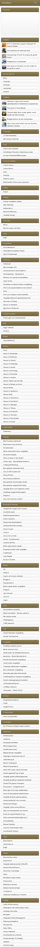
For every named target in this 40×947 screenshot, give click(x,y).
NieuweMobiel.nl (9, 340)
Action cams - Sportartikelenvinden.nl (16, 461)
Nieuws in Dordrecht (10, 411)
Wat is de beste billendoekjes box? (15, 817)
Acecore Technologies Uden (13, 828)
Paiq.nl (5, 192)
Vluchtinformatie (9, 512)
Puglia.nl (6, 590)
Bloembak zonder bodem (11, 878)
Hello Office (7, 928)
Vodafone (6, 739)
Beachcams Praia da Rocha (12, 444)
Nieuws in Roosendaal (11, 418)
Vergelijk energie (9, 215)
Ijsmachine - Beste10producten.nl (14, 656)
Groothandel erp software (12, 935)
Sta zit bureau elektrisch (11, 478)
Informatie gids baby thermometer (15, 673)
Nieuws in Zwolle (9, 367)
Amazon (6, 331)
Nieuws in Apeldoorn (10, 391)
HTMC (5, 703)
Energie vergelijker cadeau (12, 201)
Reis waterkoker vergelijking (13, 670)
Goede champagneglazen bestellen (15, 680)
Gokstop (6, 175)
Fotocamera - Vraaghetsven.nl (13, 787)
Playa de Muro (8, 475)
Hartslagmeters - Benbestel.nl (13, 274)
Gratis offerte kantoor (10, 904)
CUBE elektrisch (8, 623)
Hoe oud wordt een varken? (13, 499)
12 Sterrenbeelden (9, 135)
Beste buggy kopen (10, 746)
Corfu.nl (6, 532)
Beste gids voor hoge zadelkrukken (15, 790)
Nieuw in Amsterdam (10, 353)
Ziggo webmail (8, 327)
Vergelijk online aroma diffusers (14, 807)
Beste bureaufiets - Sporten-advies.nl (16, 613)
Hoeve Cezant (8, 529)
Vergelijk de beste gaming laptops (15, 797)
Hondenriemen (8, 448)
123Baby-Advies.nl (9, 687)
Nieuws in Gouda (9, 422)
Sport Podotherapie (10, 254)
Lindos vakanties (9, 519)
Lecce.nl (6, 597)
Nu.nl (5, 350)
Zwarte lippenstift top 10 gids (13, 773)
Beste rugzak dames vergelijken (14, 586)
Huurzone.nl (7, 861)
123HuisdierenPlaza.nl (11, 683)
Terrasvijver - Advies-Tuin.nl (12, 690)
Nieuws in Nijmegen (10, 405)
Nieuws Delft (7, 394)
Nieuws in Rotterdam (10, 364)
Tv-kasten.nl (7, 891)
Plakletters (7, 431)
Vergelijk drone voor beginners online (16, 489)
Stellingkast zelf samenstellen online (16, 908)
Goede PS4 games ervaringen (13, 783)
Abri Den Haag (8, 945)
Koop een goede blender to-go (14, 814)
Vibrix (5, 874)
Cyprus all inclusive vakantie (13, 576)
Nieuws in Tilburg (9, 408)
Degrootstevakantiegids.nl (12, 522)
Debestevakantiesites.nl (11, 515)
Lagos (5, 600)
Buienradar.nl (7, 841)
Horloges (6, 85)
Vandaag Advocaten (10, 911)
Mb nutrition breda (9, 616)
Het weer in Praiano (10, 301)
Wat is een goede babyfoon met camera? (17, 288)
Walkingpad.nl (8, 620)
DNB (4, 238)
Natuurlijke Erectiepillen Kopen (13, 251)
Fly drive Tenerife (9, 560)
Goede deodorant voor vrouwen (14, 800)
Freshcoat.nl (7, 881)
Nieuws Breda (8, 388)
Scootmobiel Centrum (10, 831)
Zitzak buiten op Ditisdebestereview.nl (16, 653)
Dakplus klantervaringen (11, 888)
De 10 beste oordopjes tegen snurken (16, 726)
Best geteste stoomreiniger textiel (15, 482)
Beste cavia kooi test (10, 649)
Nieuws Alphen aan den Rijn (13, 381)
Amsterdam (7, 88)
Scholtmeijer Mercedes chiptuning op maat (18, 152)
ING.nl (5, 225)
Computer (6, 81)
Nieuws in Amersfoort (10, 398)
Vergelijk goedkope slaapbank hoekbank (17, 780)
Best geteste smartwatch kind (13, 468)
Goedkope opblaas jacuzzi (12, 646)
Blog (5, 78)
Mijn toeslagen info (10, 267)
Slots (5, 172)
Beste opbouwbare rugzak (12, 546)
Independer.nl (8, 208)
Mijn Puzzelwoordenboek (12, 441)
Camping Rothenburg (10, 465)
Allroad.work (7, 925)
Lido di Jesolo (8, 593)
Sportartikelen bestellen (11, 609)
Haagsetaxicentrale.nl (10, 700)
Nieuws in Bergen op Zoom (12, 384)
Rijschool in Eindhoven (11, 308)
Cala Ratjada (7, 556)
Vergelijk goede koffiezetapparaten (15, 776)
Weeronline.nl (8, 844)
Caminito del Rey (9, 543)
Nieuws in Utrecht (9, 360)
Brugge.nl (6, 579)
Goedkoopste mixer (10, 749)
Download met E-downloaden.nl (14, 271)
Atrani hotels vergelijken (11, 663)
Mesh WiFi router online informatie (15, 770)
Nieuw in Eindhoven (10, 357)
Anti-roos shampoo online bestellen (15, 294)
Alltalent (6, 942)
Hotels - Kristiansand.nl (11, 539)
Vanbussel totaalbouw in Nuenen (14, 895)
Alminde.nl (6, 3)
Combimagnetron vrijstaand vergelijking (17, 677)
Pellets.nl (6, 495)
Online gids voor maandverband (14, 318)
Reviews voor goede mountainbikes (15, 277)
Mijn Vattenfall (8, 205)
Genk (5, 291)
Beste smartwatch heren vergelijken (15, 451)
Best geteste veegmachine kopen (14, 485)
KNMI (5, 847)
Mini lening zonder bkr (11, 139)
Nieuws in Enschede (10, 374)
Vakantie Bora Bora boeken (12, 526)
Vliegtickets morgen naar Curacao (15, 509)
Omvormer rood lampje (11, 871)
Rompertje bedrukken (10, 742)
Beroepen (6, 914)
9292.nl (6, 573)
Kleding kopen (8, 736)
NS (4, 569)
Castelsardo (7, 553)
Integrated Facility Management (14, 918)
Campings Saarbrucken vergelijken (15, 666)
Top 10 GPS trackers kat (11, 472)
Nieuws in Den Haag (10, 371)
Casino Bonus (8, 168)
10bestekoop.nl (8, 759)
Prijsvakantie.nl (8, 583)
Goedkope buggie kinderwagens (14, 492)
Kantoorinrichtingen (10, 804)
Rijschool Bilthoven (10, 212)
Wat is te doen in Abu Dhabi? (13, 458)
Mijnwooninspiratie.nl (10, 766)
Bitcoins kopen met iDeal (11, 228)
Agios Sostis (7, 281)
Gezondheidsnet (9, 247)
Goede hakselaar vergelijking (13, 633)
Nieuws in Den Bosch (10, 401)
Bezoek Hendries (9, 824)
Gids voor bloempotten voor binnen (15, 810)
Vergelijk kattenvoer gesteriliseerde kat (16, 298)
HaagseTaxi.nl (8, 707)
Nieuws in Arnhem (9, 377)
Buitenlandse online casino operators (16, 182)
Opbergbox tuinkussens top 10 (14, 756)
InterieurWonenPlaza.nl (11, 867)
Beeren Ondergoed (10, 763)
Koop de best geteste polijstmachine (16, 793)
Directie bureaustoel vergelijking (14, 660)
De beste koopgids (9, 455)
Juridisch (6, 92)
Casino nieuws (8, 165)
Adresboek (7, 264)
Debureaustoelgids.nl (10, 921)
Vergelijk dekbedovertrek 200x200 (15, 864)
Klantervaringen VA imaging (13, 938)
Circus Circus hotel (9, 536)
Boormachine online (10, 857)
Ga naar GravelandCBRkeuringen (14, 155)
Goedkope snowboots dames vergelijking (17, 284)
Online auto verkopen (10, 149)
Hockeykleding (8, 821)
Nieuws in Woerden (10, 415)
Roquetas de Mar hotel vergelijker (15, 549)
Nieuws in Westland (10, 305)
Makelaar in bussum (10, 884)
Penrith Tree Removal (10, 636)
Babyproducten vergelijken (12, 753)
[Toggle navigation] (35, 3)
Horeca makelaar (9, 931)
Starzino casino (8, 179)
